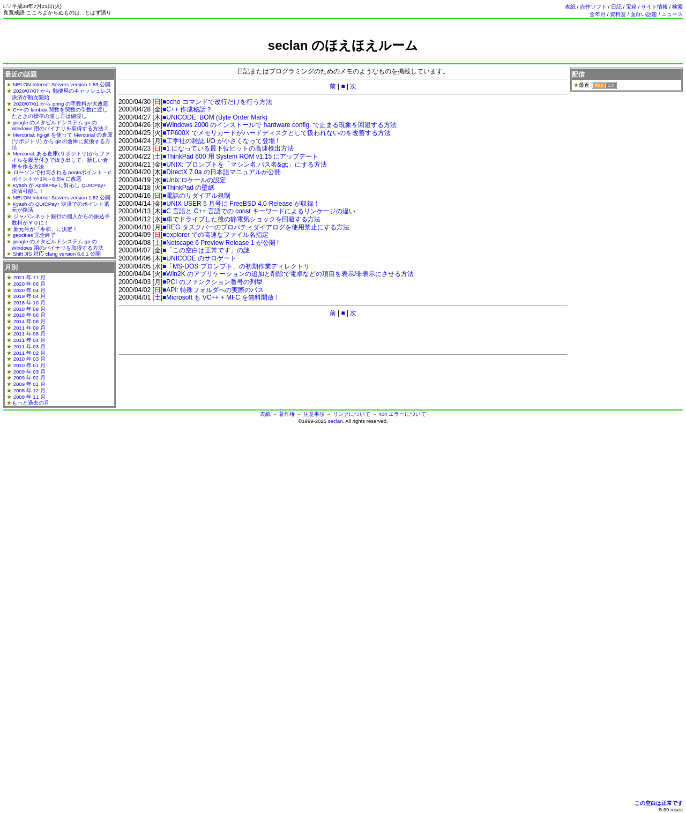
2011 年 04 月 (29, 340)
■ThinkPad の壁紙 (188, 187)
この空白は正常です (659, 803)
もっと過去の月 (30, 403)
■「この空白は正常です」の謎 (206, 250)
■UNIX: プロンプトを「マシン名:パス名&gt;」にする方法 (244, 164)
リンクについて (351, 414)
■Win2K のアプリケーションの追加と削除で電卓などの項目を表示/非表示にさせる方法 (288, 274)
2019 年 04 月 (29, 296)
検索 (677, 7)
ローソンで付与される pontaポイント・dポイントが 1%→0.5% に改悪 (61, 175)
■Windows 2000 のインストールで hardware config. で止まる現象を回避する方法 (279, 125)
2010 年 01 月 (29, 365)
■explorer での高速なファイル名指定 (215, 234)
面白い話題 (643, 14)
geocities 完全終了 (34, 235)
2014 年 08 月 (29, 321)
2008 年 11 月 (29, 397)
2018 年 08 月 (29, 315)
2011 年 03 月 (29, 346)
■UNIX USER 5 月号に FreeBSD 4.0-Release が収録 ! (239, 203)
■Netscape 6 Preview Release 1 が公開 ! (220, 243)
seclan (335, 421)
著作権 (287, 414)
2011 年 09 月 (29, 328)
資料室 (618, 14)
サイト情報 (654, 7)
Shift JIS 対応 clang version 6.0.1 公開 (57, 254)
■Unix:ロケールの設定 (194, 180)
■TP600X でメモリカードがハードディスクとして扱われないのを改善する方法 (276, 133)
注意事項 (314, 414)
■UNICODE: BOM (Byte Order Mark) (214, 117)
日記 (616, 7)
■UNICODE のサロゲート (199, 258)
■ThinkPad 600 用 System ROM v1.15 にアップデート (240, 156)
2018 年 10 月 (29, 302)
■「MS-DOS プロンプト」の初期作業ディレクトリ (236, 266)
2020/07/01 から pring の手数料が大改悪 (60, 104)
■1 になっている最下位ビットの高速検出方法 (228, 148)
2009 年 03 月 (29, 372)
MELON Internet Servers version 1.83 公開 (62, 84)
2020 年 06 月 (29, 284)
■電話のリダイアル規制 (196, 195)
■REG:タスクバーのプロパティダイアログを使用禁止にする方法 (255, 227)
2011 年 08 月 (29, 334)
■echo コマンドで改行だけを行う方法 (217, 102)
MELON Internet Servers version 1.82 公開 (62, 197)
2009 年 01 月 (29, 384)
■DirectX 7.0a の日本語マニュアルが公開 (221, 172)
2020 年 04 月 (29, 290)
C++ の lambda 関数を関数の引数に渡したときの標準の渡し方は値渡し (60, 113)
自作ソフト (593, 7)
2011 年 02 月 (29, 353)
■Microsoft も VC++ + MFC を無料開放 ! (220, 297)
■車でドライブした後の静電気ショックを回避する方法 (241, 219)
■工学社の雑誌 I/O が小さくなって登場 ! (220, 141)
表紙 (570, 7)
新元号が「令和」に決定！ (45, 229)
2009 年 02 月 (29, 378)
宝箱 (631, 7)
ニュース (672, 14)
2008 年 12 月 (29, 390)
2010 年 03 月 (29, 359)
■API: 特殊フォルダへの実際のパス (213, 290)
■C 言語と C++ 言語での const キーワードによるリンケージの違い (258, 211)
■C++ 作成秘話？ (187, 109)
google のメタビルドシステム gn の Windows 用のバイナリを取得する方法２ (60, 126)
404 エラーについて (402, 414)
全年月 (598, 14)
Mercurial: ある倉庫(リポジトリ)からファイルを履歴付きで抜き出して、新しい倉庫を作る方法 (61, 160)
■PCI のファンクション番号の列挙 (212, 282)
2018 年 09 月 (29, 309)
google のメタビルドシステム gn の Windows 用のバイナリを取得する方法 (58, 244)
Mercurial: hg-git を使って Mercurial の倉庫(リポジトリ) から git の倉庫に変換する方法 (62, 141)
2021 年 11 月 (29, 277)
